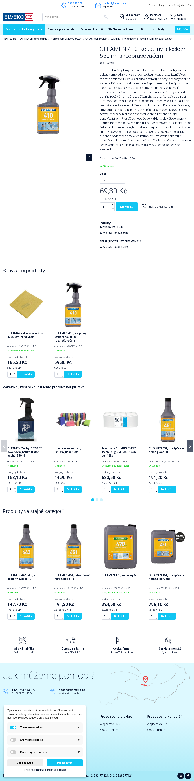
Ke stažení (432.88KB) (114, 232)
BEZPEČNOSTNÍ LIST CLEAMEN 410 (120, 241)
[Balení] (112, 180)
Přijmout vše (64, 762)
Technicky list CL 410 (112, 226)
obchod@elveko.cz (72, 690)
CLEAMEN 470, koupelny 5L (119, 575)
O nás (152, 5)
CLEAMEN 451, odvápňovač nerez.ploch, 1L (166, 450)
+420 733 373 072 (23, 690)
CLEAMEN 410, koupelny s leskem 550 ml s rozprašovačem (71, 336)
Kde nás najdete (176, 5)
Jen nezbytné (25, 762)
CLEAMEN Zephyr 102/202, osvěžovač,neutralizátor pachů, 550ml (24, 452)
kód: (102, 62)
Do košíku (126, 206)
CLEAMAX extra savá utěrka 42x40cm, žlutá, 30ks (25, 335)
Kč (189, 5)
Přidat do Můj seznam (160, 206)
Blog (161, 5)
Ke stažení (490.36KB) (114, 247)
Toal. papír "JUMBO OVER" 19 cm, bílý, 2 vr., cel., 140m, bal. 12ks (119, 452)
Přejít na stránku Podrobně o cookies (45, 769)
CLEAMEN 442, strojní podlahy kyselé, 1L (21, 577)
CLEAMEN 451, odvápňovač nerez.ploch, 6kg (166, 577)
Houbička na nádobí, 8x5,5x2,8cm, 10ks (67, 450)
